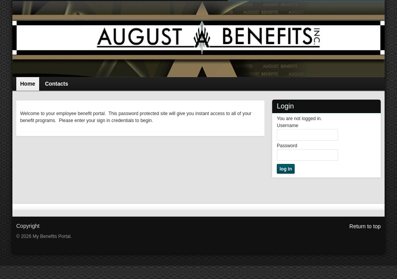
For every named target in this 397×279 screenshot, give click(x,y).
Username (287, 125)
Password (287, 145)
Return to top (365, 226)
